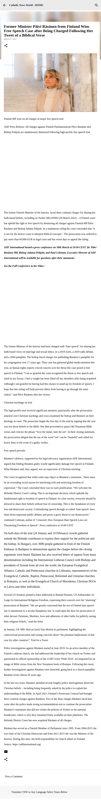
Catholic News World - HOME (26, 5)
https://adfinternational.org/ (27, 744)
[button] (6, 46)
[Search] (96, 5)
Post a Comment (13, 776)
